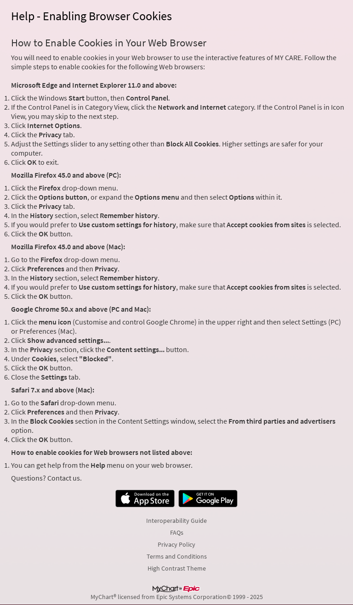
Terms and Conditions (177, 556)
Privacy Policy (176, 544)
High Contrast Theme (177, 568)
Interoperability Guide (176, 520)
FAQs (176, 532)
